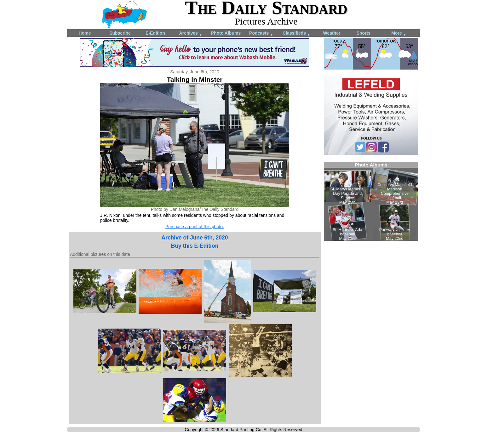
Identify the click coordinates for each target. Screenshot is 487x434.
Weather (332, 33)
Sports (363, 33)
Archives (190, 34)
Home (85, 33)
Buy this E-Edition (195, 246)
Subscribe (120, 33)
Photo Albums (226, 33)
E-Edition (155, 33)
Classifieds (296, 34)
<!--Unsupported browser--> (371, 201)
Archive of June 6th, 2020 (194, 237)
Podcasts (261, 34)
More (398, 34)
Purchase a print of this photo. (194, 226)
